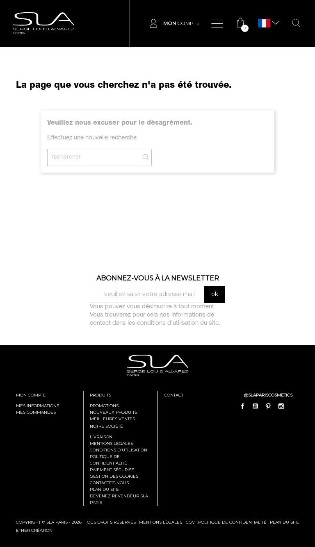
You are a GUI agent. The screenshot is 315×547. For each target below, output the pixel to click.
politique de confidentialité (232, 522)
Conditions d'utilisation (118, 450)
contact (173, 395)
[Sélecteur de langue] (264, 23)
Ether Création (34, 530)
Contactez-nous (109, 482)
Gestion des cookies (114, 476)
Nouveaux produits (113, 412)
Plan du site (104, 489)
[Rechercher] (99, 157)
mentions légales (160, 522)
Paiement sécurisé (112, 469)
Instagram (281, 406)
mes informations (37, 405)
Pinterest (268, 406)
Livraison (101, 437)
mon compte (31, 395)
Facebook (243, 406)
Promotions (104, 405)
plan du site (284, 522)
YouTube (255, 406)
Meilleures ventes (112, 419)
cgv (190, 522)
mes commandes (36, 412)
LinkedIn (294, 406)
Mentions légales (111, 443)
